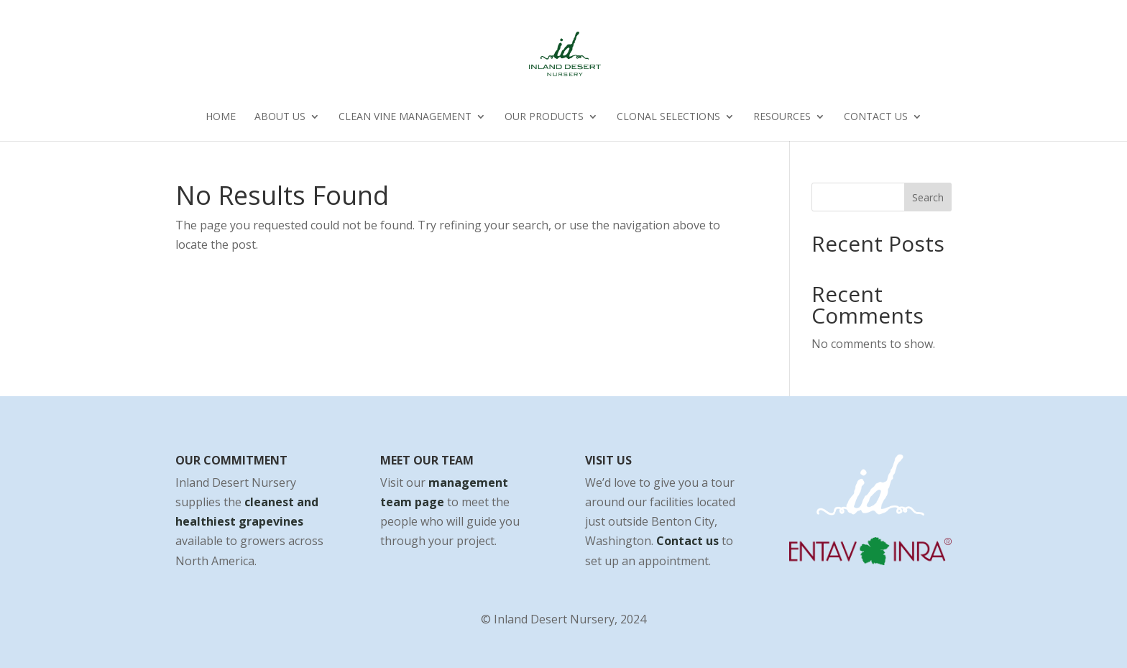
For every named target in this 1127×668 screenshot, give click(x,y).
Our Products (544, 117)
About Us (279, 117)
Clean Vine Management (405, 117)
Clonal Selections (668, 117)
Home (221, 117)
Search (928, 197)
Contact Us (876, 117)
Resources (782, 117)
